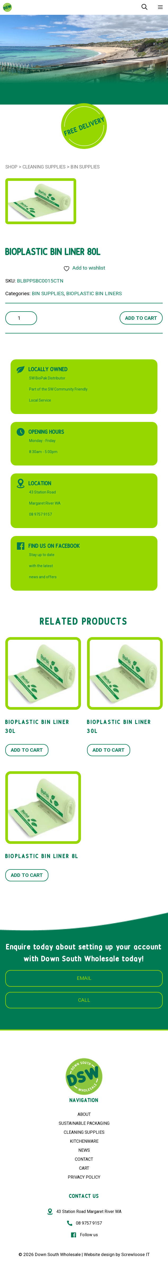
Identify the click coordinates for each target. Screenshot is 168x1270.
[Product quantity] (21, 318)
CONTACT (84, 1159)
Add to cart (141, 318)
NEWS (84, 1150)
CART (84, 1168)
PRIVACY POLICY (84, 1177)
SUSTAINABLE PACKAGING (84, 1123)
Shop (11, 167)
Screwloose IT (135, 1254)
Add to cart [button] (27, 750)
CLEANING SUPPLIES (84, 1132)
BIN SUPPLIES (85, 167)
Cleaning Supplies (44, 167)
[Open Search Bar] (144, 7)
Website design (99, 1254)
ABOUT (84, 1114)
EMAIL (84, 978)
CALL (84, 1000)
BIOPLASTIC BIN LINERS (94, 293)
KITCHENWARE (84, 1141)
